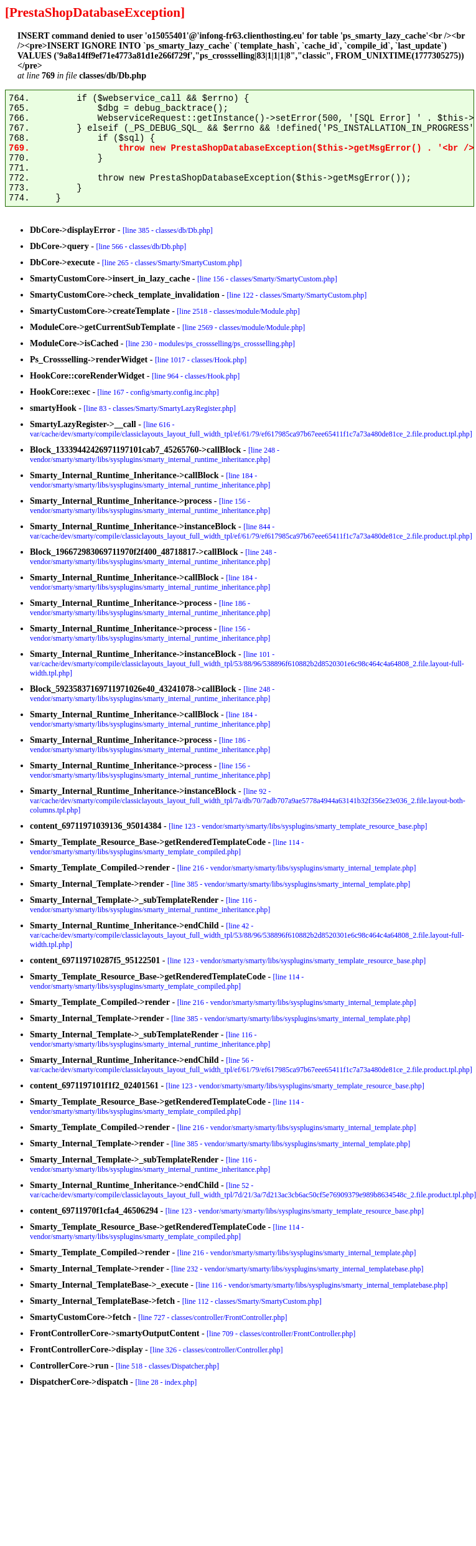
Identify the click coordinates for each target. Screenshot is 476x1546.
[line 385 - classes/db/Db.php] (168, 230)
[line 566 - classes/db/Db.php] (141, 246)
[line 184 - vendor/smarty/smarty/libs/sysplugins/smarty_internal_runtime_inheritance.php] (150, 480)
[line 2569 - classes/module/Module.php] (243, 327)
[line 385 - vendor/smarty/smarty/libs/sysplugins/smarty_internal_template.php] (290, 884)
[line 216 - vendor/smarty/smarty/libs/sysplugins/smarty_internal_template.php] (296, 868)
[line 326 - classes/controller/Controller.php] (216, 1350)
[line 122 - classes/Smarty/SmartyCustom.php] (296, 295)
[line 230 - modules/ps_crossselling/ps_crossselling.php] (210, 343)
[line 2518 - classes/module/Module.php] (238, 311)
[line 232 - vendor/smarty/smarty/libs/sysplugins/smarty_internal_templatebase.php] (297, 1269)
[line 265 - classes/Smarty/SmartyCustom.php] (172, 262)
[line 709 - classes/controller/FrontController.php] (281, 1333)
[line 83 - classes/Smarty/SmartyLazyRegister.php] (159, 408)
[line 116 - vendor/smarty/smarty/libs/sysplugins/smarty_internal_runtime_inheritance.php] (150, 905)
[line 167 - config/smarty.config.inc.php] (158, 392)
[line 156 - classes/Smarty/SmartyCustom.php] (267, 279)
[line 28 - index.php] (166, 1382)
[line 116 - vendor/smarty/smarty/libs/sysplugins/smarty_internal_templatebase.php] (321, 1285)
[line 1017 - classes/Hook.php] (200, 360)
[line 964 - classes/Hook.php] (196, 376)
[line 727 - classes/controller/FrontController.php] (212, 1317)
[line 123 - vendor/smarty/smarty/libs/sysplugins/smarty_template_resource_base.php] (298, 826)
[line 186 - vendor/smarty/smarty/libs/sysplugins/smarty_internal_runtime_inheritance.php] (150, 608)
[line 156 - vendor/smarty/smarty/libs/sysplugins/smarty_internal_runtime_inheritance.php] (150, 506)
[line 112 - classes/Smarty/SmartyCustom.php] (252, 1301)
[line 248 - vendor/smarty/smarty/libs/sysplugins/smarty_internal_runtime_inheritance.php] (154, 455)
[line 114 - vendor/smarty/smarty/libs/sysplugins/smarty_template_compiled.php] (167, 847)
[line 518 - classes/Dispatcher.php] (167, 1366)
